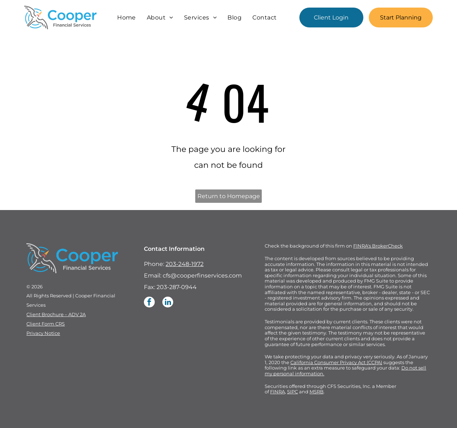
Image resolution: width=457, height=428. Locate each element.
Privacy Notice (43, 333)
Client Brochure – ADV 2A (56, 314)
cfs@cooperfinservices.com (202, 275)
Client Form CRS (45, 324)
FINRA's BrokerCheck (378, 246)
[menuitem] (126, 17)
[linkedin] (167, 303)
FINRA (277, 391)
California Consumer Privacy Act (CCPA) (336, 362)
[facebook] (149, 303)
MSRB (316, 391)
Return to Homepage (228, 196)
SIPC (292, 391)
